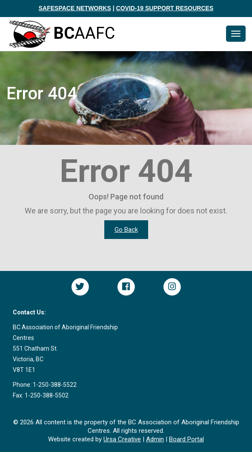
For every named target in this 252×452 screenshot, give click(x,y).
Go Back (126, 229)
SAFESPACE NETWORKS (75, 8)
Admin (155, 439)
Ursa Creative (122, 439)
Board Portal (186, 439)
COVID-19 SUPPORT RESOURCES (165, 8)
